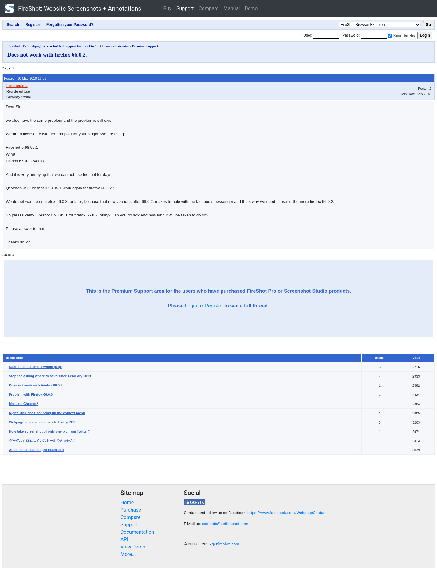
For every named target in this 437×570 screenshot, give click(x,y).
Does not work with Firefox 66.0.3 (35, 385)
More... (128, 554)
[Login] (326, 35)
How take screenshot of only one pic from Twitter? (49, 431)
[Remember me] (390, 36)
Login (191, 305)
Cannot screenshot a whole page (35, 367)
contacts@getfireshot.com (225, 523)
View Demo (132, 547)
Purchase (130, 510)
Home (127, 502)
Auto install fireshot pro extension (36, 450)
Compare (208, 8)
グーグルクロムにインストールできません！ (43, 440)
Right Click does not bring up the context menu (47, 413)
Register (214, 305)
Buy (167, 8)
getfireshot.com (225, 544)
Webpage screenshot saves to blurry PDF (42, 422)
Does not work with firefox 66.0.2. (47, 55)
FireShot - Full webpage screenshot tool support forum (46, 46)
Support (185, 8)
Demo (251, 8)
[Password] (374, 35)
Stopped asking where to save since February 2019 (50, 376)
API (124, 539)
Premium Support (145, 46)
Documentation (137, 532)
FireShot (73, 8)
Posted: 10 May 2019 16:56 (25, 78)
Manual (231, 8)
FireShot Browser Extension (109, 46)
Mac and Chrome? (23, 404)
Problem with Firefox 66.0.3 (31, 394)
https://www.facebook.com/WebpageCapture (287, 512)
